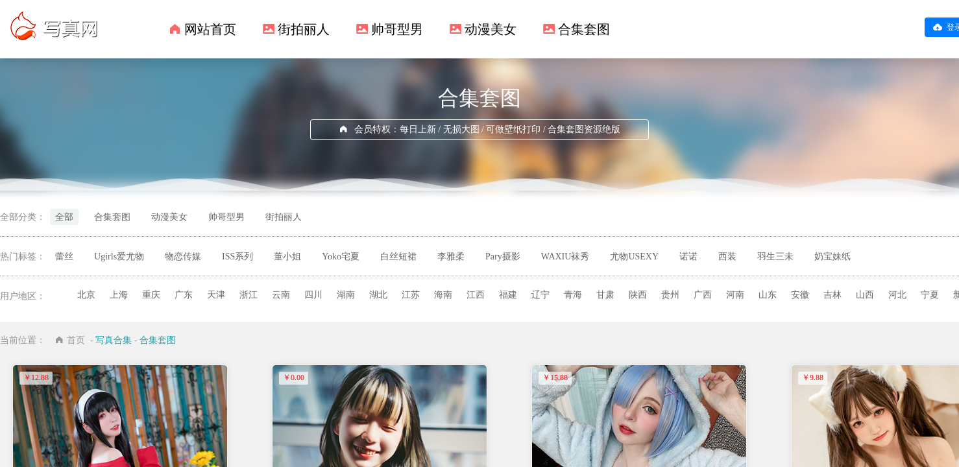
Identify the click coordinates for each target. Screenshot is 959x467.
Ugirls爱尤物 (119, 256)
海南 (443, 295)
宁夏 (930, 295)
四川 (313, 295)
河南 (735, 295)
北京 (86, 295)
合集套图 (584, 29)
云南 (281, 295)
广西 (703, 295)
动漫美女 (490, 29)
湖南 (346, 295)
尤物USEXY (634, 256)
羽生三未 (775, 256)
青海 (573, 295)
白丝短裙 (398, 256)
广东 (184, 295)
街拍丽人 (304, 29)
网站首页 (210, 29)
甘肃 (605, 295)
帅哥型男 (397, 29)
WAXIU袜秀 (565, 256)
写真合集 (113, 340)
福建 (508, 295)
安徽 (800, 295)
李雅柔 (451, 256)
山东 (768, 295)
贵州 (670, 295)
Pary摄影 (502, 256)
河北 (897, 295)
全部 (64, 217)
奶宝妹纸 (832, 256)
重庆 (151, 295)
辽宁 (540, 295)
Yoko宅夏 (340, 256)
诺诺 (688, 256)
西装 (727, 256)
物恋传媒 (183, 256)
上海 (119, 295)
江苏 (411, 295)
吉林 (832, 295)
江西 (476, 295)
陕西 (638, 295)
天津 (216, 295)
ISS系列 (237, 256)
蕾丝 (64, 256)
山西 (865, 295)
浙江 (248, 295)
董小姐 (287, 256)
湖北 (378, 295)
